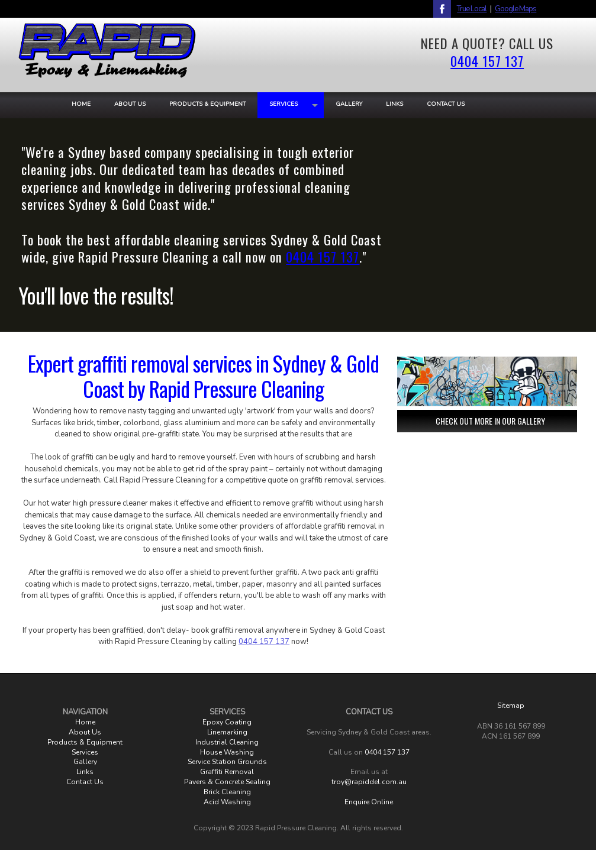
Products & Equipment (85, 742)
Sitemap (510, 705)
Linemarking (227, 732)
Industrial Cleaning (227, 742)
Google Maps (515, 9)
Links (85, 771)
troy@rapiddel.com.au (369, 782)
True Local (472, 9)
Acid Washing (227, 802)
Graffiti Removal (227, 771)
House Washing (227, 752)
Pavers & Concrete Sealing (227, 782)
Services (85, 752)
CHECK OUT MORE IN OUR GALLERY (490, 421)
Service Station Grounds (227, 761)
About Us (85, 732)
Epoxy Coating (227, 722)
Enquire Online (368, 802)
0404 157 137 (487, 61)
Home (85, 722)
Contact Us (85, 782)
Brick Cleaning (227, 792)
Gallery (85, 761)
